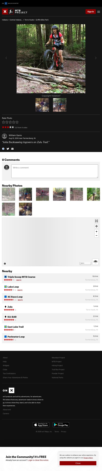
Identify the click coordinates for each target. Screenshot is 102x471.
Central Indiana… (16, 20)
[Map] (51, 242)
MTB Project (56, 361)
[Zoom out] (96, 235)
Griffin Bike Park (42, 20)
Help (4, 361)
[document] (78, 459)
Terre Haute (29, 20)
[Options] (95, 262)
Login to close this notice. (38, 460)
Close (78, 463)
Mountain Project (58, 357)
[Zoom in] (96, 231)
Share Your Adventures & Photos (15, 377)
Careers (6, 413)
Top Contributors (9, 373)
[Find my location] (96, 226)
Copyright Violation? (51, 95)
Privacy (63, 431)
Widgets (6, 365)
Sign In (90, 11)
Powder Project (58, 373)
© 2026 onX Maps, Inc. (44, 431)
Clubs (5, 369)
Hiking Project (57, 365)
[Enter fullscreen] (96, 221)
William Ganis (15, 135)
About (5, 357)
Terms (57, 431)
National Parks (57, 377)
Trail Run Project (58, 369)
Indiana (5, 20)
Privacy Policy (88, 458)
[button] (3, 148)
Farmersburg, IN (29, 138)
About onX (7, 409)
